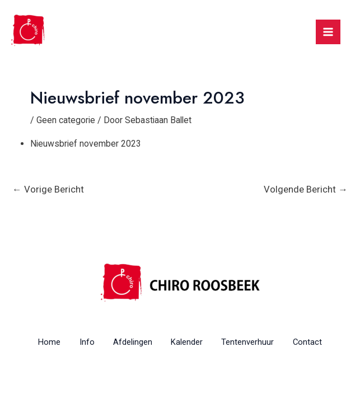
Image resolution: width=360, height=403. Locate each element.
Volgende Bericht (306, 188)
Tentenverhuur (253, 342)
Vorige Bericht (48, 188)
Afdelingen (130, 342)
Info (80, 342)
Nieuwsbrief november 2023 (86, 143)
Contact (316, 342)
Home (40, 342)
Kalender (188, 342)
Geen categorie (66, 120)
